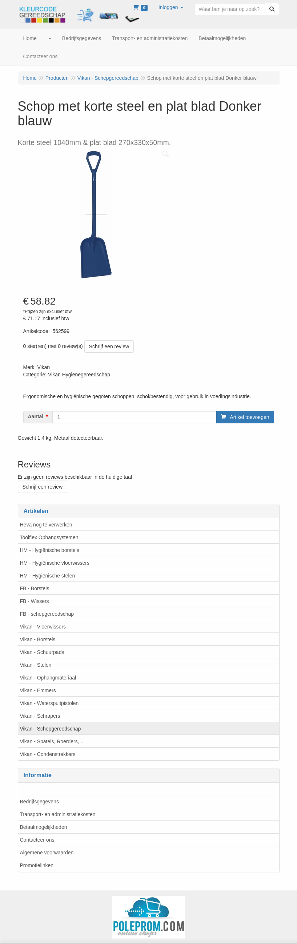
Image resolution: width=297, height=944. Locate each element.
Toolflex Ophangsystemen (49, 537)
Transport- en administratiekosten (58, 814)
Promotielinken (37, 865)
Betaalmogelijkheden (43, 827)
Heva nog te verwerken (46, 525)
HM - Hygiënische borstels (49, 550)
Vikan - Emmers (38, 690)
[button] (171, 7)
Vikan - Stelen (36, 665)
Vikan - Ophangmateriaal (48, 678)
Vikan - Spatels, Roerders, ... (52, 741)
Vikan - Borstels (38, 639)
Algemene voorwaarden (47, 852)
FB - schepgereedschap (47, 614)
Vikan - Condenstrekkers (48, 754)
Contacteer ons (37, 840)
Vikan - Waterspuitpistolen (49, 703)
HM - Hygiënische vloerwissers (54, 563)
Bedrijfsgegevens (39, 801)
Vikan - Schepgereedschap (50, 729)
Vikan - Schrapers (40, 716)
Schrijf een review (109, 346)
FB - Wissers (34, 601)
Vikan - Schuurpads (42, 652)
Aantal (36, 416)
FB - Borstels (34, 588)
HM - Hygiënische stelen (47, 576)
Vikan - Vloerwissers (43, 627)
